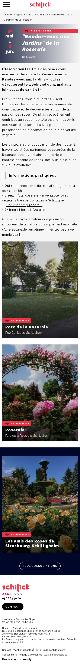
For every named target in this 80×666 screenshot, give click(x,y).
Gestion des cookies (55, 654)
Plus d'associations (40, 566)
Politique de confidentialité (50, 649)
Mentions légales (23, 649)
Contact (12, 606)
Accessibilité (9, 654)
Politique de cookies (30, 654)
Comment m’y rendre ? (24, 205)
